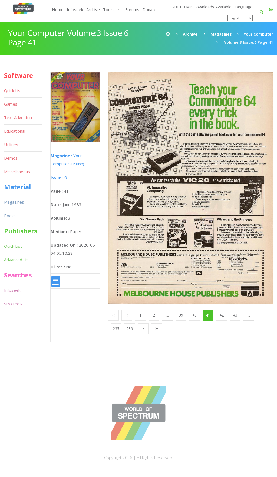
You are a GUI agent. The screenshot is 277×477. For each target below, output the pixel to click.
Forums (132, 9)
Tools (108, 9)
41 (208, 315)
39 (181, 315)
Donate (149, 9)
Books (10, 215)
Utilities (11, 144)
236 (129, 328)
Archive (93, 9)
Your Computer (258, 34)
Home (58, 9)
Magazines (221, 34)
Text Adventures (20, 117)
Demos (11, 158)
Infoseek (75, 9)
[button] (271, 9)
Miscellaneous (17, 171)
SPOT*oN (13, 303)
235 (116, 328)
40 (194, 315)
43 (235, 315)
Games (10, 104)
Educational (14, 131)
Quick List (13, 90)
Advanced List (17, 259)
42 (221, 315)
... (167, 315)
